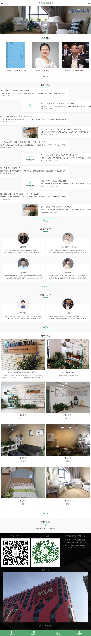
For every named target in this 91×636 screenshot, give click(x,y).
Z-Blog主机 (51, 532)
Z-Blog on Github (41, 532)
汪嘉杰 (23, 271)
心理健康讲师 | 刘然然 (68, 271)
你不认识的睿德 (68, 414)
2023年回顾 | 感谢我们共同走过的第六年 (23, 414)
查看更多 (45, 76)
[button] (43, 31)
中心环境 (23, 457)
